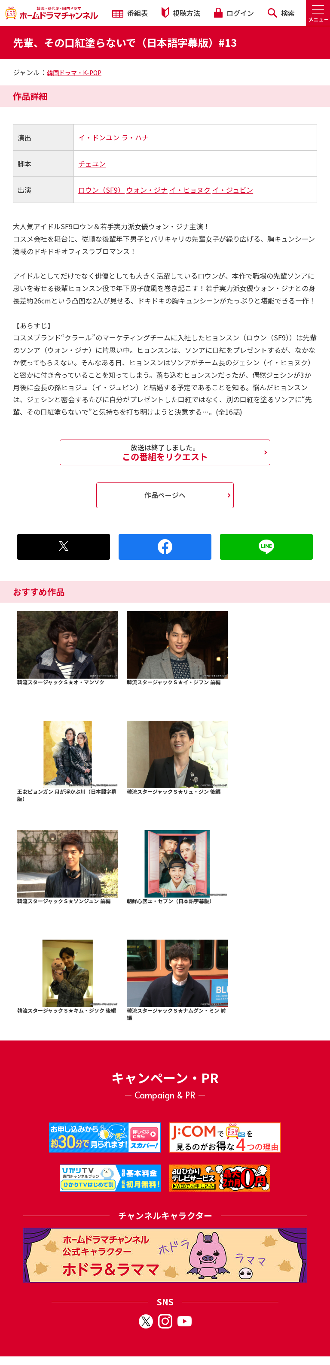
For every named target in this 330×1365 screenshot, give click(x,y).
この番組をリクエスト (165, 452)
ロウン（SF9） (101, 190)
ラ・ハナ (135, 137)
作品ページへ (165, 495)
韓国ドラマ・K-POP (74, 72)
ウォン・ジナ (147, 190)
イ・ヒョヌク (190, 190)
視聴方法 (181, 12)
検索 (281, 13)
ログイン (234, 13)
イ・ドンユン (98, 137)
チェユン (92, 163)
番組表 (130, 13)
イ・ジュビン (232, 190)
